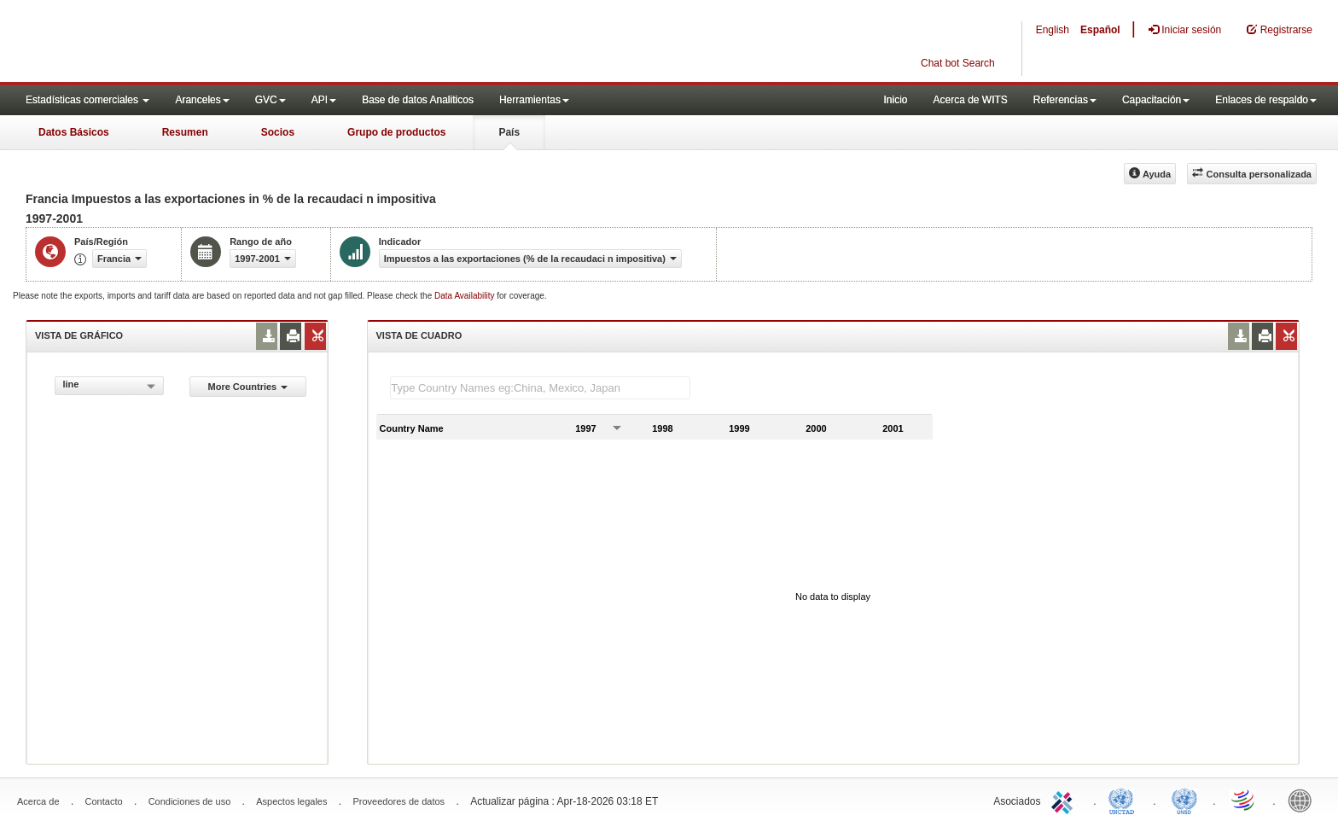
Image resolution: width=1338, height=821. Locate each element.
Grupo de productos (396, 132)
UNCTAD (1125, 800)
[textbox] (540, 387)
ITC (1065, 800)
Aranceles (202, 100)
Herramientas (534, 100)
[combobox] (109, 385)
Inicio (895, 100)
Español (1100, 30)
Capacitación (1156, 100)
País (509, 132)
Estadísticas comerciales (87, 100)
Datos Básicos (73, 132)
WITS (170, 42)
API (323, 100)
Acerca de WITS (970, 100)
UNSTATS (1184, 800)
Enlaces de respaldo (1266, 100)
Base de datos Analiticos (418, 100)
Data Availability (465, 295)
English (1052, 30)
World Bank (1304, 800)
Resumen (185, 132)
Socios (277, 132)
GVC (270, 100)
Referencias (1065, 100)
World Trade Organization (1244, 800)
